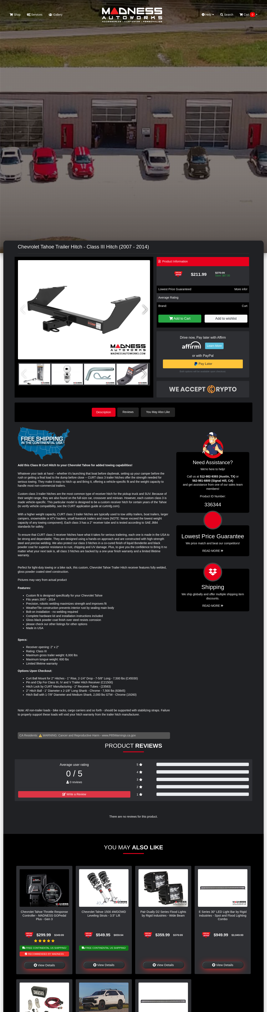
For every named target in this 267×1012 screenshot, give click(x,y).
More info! (240, 289)
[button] (145, 309)
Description (103, 412)
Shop (15, 14)
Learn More (214, 345)
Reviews (129, 412)
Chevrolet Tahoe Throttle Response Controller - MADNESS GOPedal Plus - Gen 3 (44, 915)
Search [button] (226, 14)
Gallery (55, 14)
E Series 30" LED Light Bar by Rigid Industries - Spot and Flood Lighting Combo (223, 915)
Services (35, 14)
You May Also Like (159, 412)
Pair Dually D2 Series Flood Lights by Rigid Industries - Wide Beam (163, 913)
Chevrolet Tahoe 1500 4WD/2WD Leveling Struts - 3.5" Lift (104, 913)
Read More (212, 550)
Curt (244, 306)
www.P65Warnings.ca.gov (119, 735)
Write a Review (74, 794)
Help (208, 14)
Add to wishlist (226, 318)
